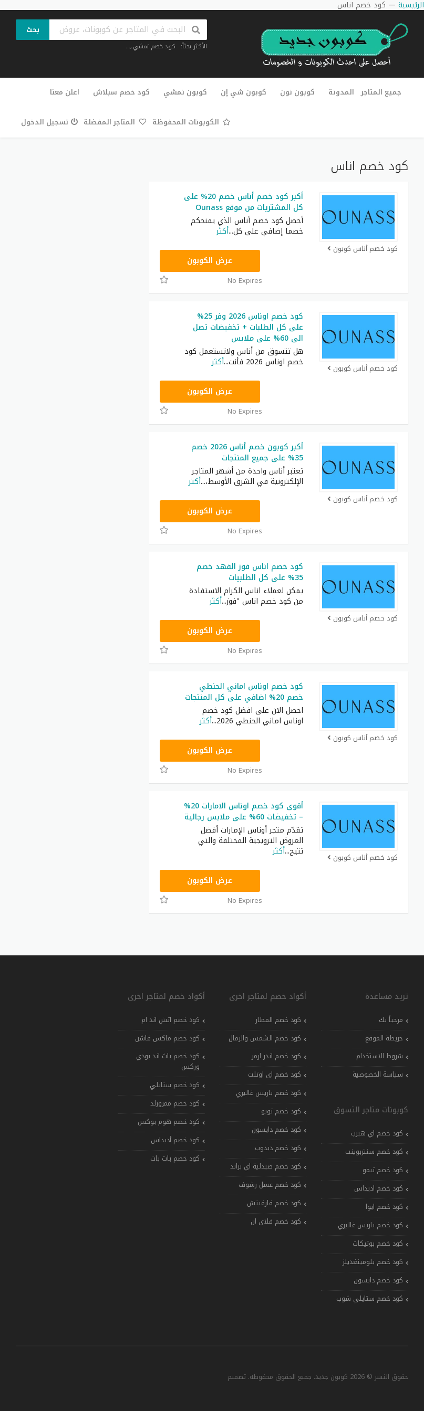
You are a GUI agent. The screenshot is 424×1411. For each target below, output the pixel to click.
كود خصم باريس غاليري (370, 1225)
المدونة (341, 92)
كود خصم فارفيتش (274, 1203)
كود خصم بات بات (175, 1158)
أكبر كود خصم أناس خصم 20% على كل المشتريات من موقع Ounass (243, 202)
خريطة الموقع (384, 1038)
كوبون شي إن (243, 92)
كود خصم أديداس (175, 1140)
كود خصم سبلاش (121, 92)
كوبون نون (297, 92)
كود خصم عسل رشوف (270, 1184)
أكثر (222, 231)
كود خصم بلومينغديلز (373, 1262)
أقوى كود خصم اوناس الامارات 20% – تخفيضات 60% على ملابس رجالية (243, 811)
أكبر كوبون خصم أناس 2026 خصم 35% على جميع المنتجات (247, 452)
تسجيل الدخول (49, 122)
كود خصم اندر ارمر (276, 1056)
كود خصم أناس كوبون (362, 249)
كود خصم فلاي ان (276, 1221)
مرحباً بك (391, 1020)
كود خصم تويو (281, 1111)
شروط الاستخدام (379, 1056)
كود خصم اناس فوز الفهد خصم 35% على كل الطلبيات (250, 572)
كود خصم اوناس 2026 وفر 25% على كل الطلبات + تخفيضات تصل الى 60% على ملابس (248, 327)
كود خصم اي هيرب (376, 1133)
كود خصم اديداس (378, 1188)
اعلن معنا (64, 92)
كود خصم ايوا (384, 1207)
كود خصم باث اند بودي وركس (168, 1061)
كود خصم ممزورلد (175, 1103)
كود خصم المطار (278, 1020)
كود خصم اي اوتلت (274, 1074)
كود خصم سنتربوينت (374, 1151)
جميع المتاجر (381, 92)
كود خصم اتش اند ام (170, 1020)
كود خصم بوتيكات (378, 1243)
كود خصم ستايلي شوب (369, 1298)
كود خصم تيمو (383, 1170)
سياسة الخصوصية (378, 1074)
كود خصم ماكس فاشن (167, 1038)
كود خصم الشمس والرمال (265, 1038)
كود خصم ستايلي (175, 1085)
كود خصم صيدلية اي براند (265, 1166)
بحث (32, 29)
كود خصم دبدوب (278, 1148)
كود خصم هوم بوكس (169, 1121)
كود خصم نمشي (154, 46)
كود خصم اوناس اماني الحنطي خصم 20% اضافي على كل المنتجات (244, 691)
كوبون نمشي (185, 92)
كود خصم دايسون (378, 1280)
